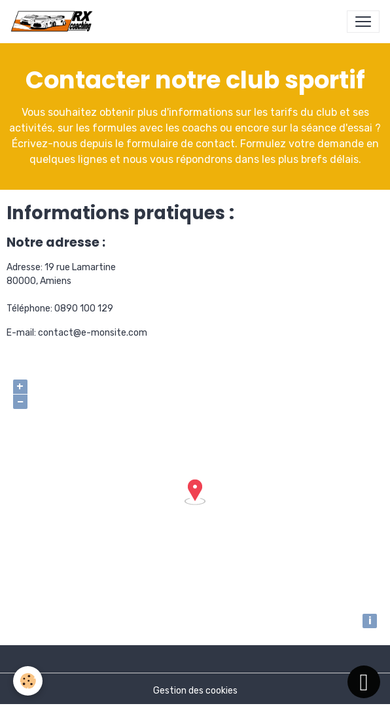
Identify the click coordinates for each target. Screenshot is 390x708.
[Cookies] (28, 681)
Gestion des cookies (195, 690)
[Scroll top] (363, 681)
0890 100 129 (83, 308)
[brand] (54, 21)
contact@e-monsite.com (92, 332)
